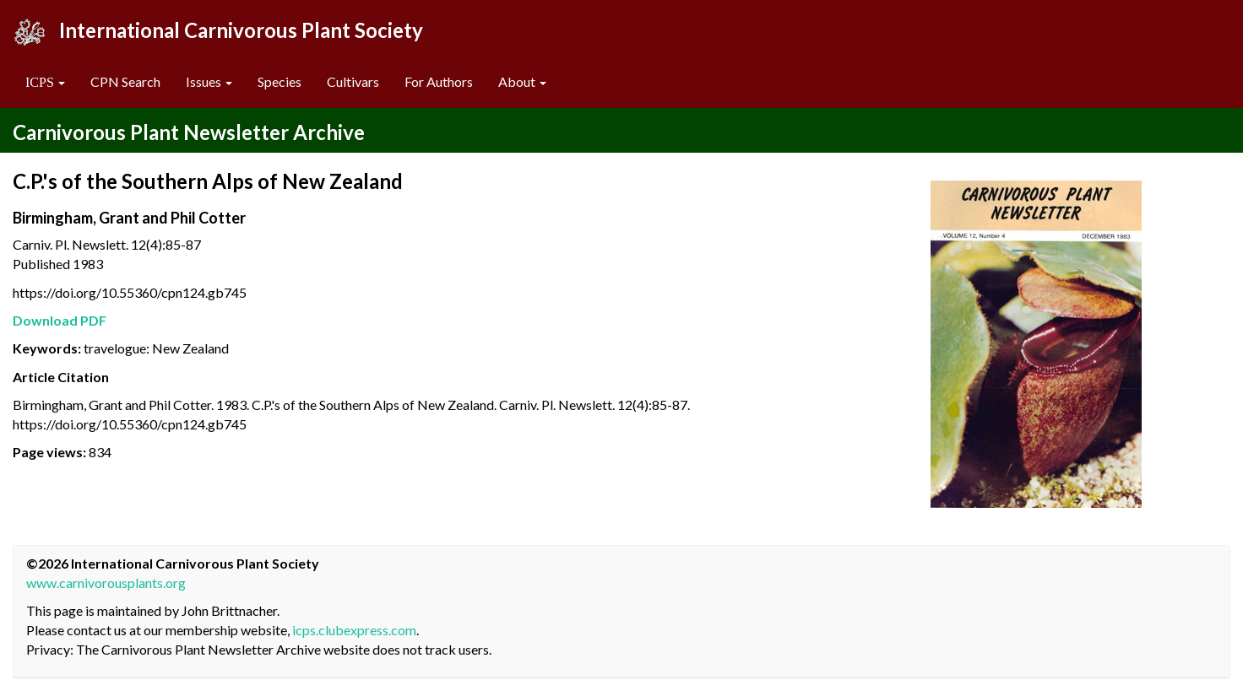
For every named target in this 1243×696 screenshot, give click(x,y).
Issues (209, 81)
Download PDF (59, 320)
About (522, 81)
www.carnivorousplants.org (106, 583)
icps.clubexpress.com (354, 630)
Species (279, 81)
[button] (45, 82)
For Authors (438, 81)
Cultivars (353, 81)
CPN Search (125, 81)
